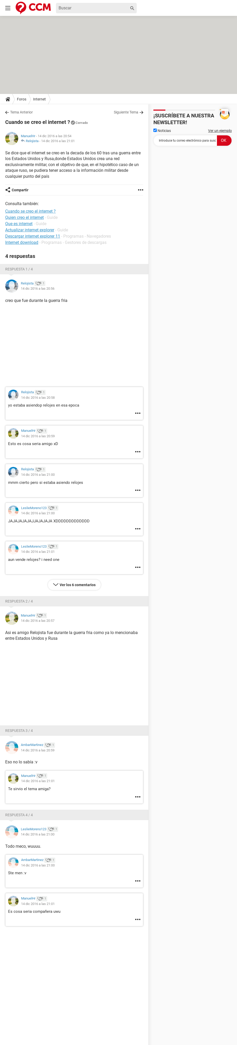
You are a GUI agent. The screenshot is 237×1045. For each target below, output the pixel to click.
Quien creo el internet (24, 217)
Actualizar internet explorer (29, 229)
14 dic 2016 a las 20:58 (38, 398)
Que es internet (19, 223)
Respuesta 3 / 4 (19, 731)
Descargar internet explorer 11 (32, 236)
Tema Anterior (21, 112)
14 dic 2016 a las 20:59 (38, 436)
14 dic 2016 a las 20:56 (37, 288)
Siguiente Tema (126, 112)
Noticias (162, 131)
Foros (21, 99)
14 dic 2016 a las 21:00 (38, 475)
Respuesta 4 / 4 (19, 815)
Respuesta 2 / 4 (19, 601)
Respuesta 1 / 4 (19, 269)
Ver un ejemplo (220, 131)
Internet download (21, 242)
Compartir (20, 190)
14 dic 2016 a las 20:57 (37, 621)
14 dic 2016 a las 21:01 (58, 141)
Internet (39, 99)
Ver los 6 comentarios (78, 585)
